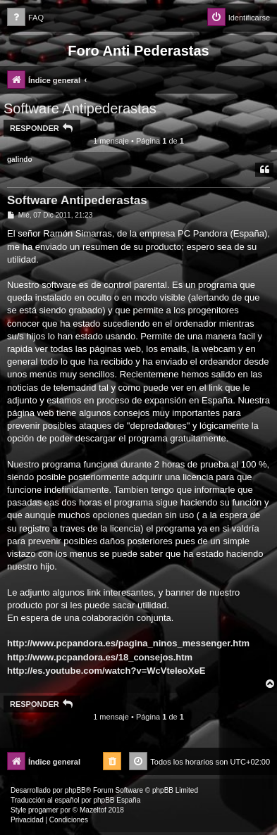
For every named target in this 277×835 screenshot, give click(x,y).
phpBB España (116, 800)
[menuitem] (25, 18)
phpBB (75, 790)
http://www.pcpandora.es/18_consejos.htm (99, 657)
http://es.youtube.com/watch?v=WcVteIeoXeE (106, 670)
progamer (43, 810)
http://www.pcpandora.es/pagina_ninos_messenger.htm (128, 643)
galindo (19, 159)
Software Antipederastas (80, 108)
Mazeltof (93, 810)
